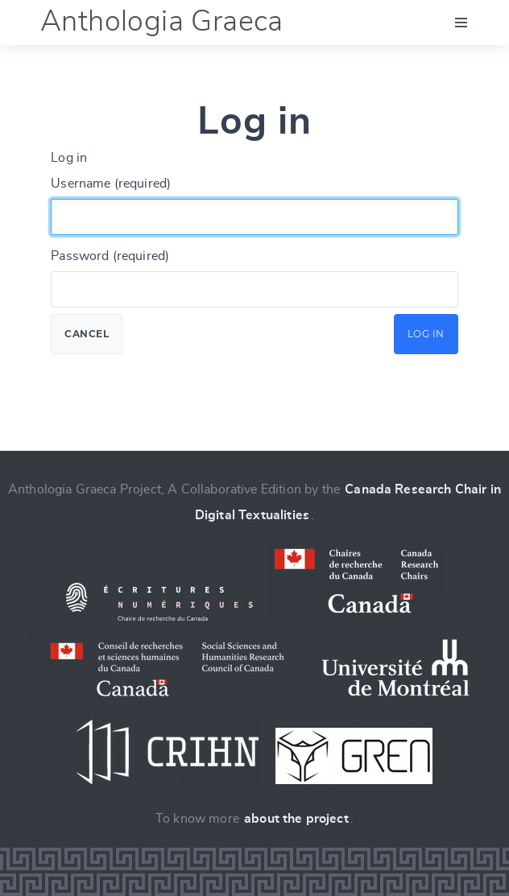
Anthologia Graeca (161, 21)
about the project (296, 818)
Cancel (86, 334)
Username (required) (111, 183)
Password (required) (110, 256)
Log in (426, 334)
